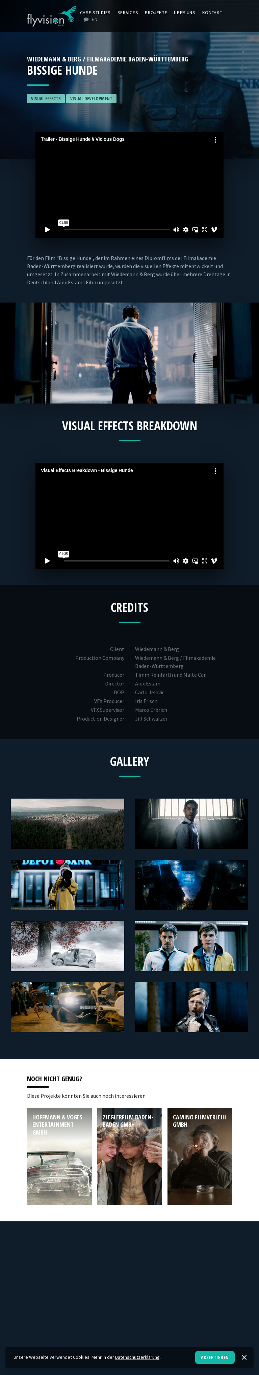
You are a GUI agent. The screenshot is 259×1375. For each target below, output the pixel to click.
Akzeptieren (215, 1357)
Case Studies (95, 12)
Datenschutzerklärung (137, 1357)
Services (128, 12)
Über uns (185, 12)
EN (90, 19)
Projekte (156, 12)
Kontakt (212, 12)
